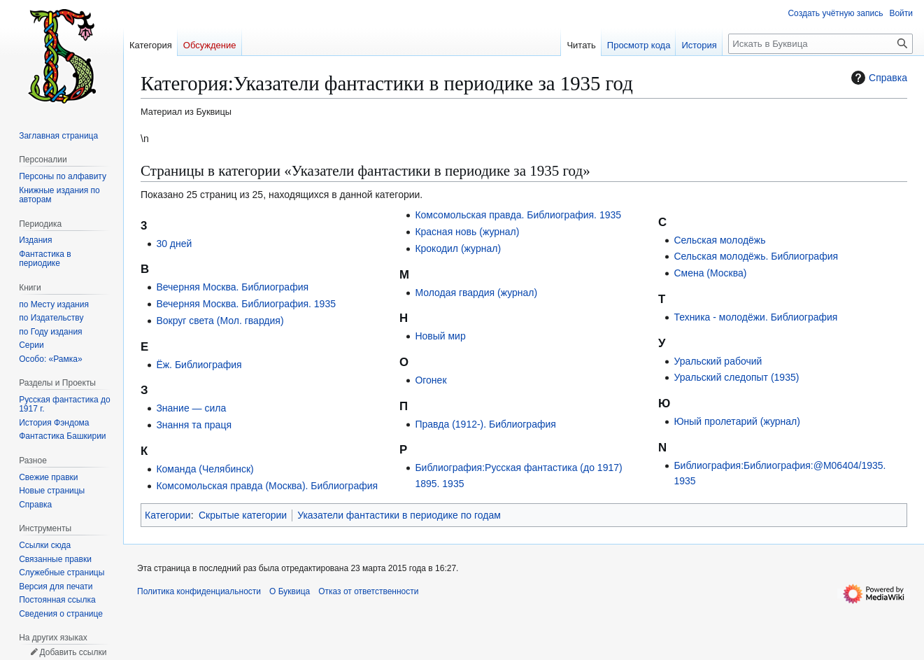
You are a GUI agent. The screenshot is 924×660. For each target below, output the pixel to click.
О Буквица (289, 591)
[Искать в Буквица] (820, 44)
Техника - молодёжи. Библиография (755, 317)
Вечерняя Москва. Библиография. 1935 (246, 303)
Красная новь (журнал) (467, 231)
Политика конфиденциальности (199, 591)
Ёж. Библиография (198, 364)
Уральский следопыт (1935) (736, 377)
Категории (168, 515)
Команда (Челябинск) (204, 469)
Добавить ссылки (72, 652)
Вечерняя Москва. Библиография (232, 287)
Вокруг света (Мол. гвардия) (219, 320)
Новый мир (440, 336)
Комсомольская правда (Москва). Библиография (267, 485)
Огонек (430, 380)
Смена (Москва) (710, 273)
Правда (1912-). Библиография (485, 424)
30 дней (174, 243)
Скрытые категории (243, 515)
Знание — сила (191, 408)
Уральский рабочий (718, 361)
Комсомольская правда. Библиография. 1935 (518, 214)
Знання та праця (194, 424)
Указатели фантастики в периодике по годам (399, 515)
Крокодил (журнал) (458, 248)
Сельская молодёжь (719, 240)
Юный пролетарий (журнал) (737, 421)
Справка (877, 78)
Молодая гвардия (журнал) (476, 292)
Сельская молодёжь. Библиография (756, 256)
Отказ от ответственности (368, 591)
